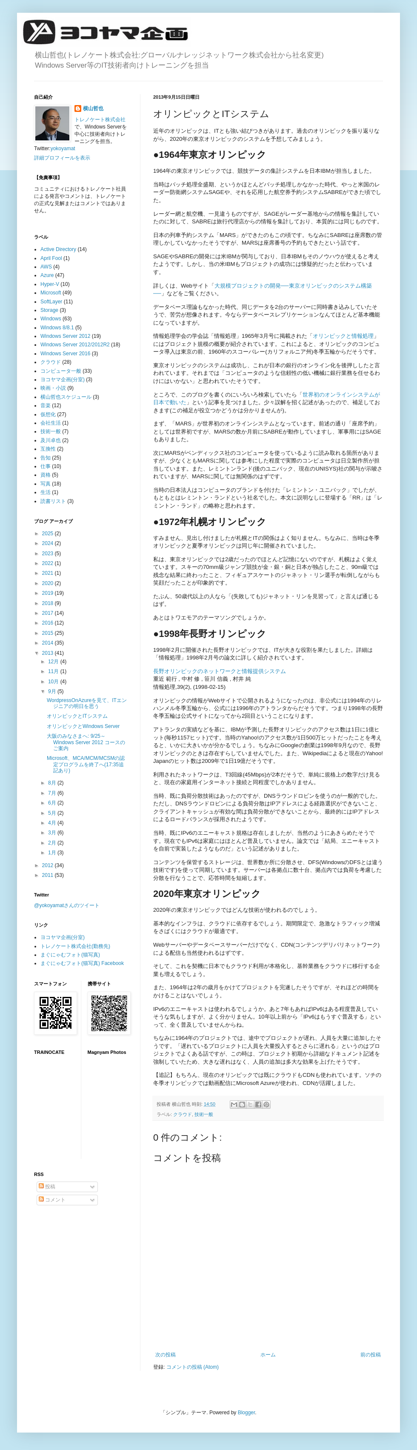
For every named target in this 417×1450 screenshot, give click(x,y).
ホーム (268, 1355)
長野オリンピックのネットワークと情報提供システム (219, 671)
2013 (48, 653)
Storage (49, 310)
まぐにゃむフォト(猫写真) (70, 955)
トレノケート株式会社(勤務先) (75, 946)
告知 (45, 458)
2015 (48, 633)
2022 (48, 563)
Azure (47, 275)
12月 (54, 662)
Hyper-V (49, 284)
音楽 (45, 405)
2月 (52, 843)
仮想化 (48, 414)
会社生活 (50, 423)
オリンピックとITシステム (77, 716)
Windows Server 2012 (65, 336)
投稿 (47, 1187)
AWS (46, 267)
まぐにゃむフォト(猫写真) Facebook (82, 963)
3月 (52, 833)
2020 (48, 583)
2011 (48, 875)
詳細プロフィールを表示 (62, 158)
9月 (52, 691)
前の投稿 (370, 1355)
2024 (48, 543)
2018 (48, 603)
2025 (48, 534)
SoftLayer (51, 302)
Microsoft (50, 293)
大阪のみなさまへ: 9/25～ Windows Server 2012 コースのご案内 (86, 742)
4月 (52, 823)
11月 (54, 671)
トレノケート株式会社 (100, 120)
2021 (48, 573)
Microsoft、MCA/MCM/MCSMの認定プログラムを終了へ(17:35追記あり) (86, 764)
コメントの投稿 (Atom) (192, 1367)
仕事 (45, 466)
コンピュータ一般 (60, 371)
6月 (52, 803)
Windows (50, 319)
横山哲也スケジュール (65, 397)
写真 (45, 484)
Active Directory (58, 249)
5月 (52, 813)
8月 (52, 783)
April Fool (51, 258)
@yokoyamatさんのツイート (67, 905)
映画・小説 (53, 388)
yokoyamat (63, 148)
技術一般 (203, 1114)
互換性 (48, 449)
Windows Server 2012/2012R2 (75, 345)
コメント (52, 1200)
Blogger (246, 1413)
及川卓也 (50, 440)
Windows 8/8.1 (57, 328)
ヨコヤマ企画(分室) (62, 379)
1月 (52, 853)
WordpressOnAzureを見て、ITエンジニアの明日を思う (87, 703)
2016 (48, 623)
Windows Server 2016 (65, 354)
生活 (45, 492)
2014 (48, 643)
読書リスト (53, 501)
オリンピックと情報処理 (343, 336)
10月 (54, 682)
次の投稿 (165, 1355)
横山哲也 (93, 108)
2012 (48, 865)
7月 (52, 793)
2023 (48, 554)
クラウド (182, 1114)
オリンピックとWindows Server (83, 726)
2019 (48, 593)
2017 (48, 613)
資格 (45, 475)
